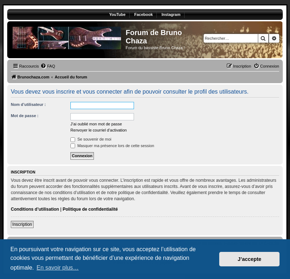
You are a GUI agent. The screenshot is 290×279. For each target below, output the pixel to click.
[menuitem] (47, 66)
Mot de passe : (24, 115)
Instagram (171, 14)
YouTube (117, 14)
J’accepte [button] (249, 259)
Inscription (22, 224)
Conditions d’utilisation (35, 209)
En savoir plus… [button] (57, 268)
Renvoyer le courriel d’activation (98, 130)
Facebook (143, 14)
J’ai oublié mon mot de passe (96, 124)
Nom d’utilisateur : (28, 104)
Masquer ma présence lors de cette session (112, 145)
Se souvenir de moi (90, 139)
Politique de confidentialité (90, 209)
